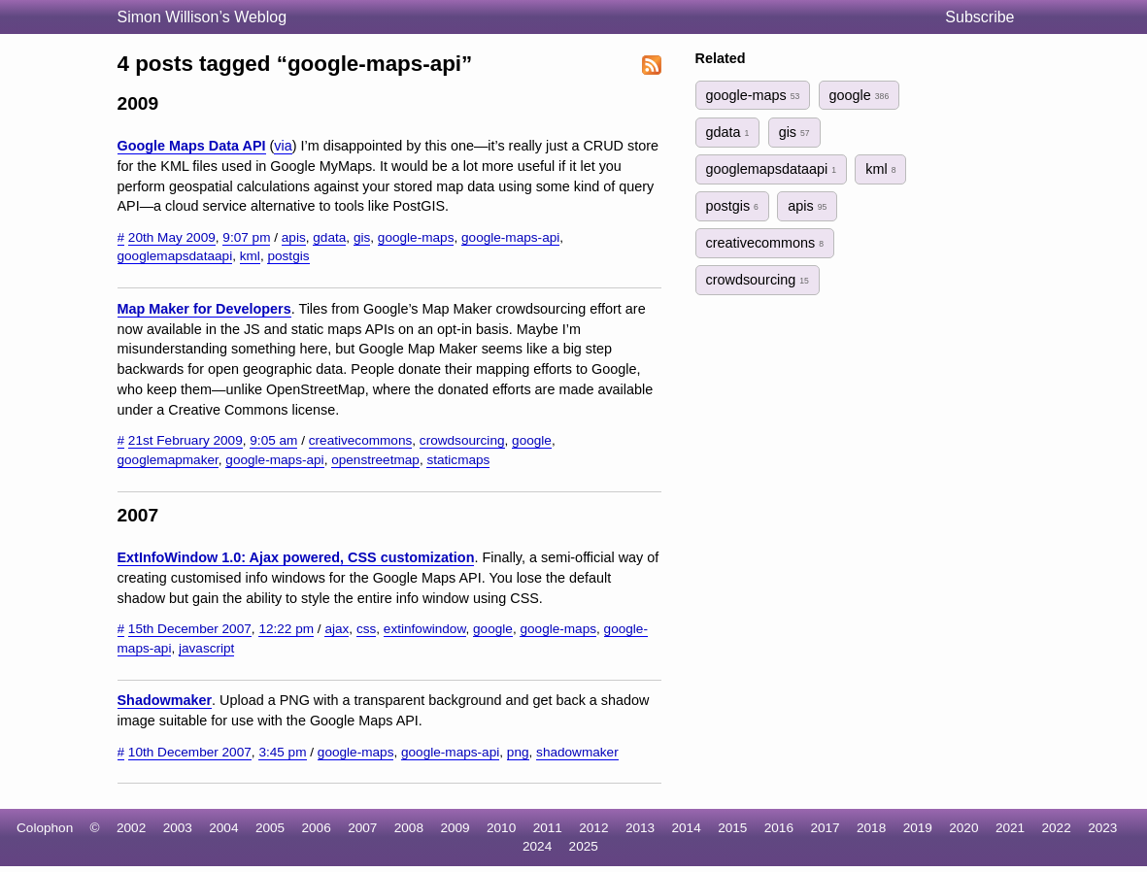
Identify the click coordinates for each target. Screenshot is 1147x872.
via (282, 145)
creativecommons (361, 440)
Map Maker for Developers (204, 309)
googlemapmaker (168, 460)
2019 (917, 828)
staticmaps (457, 460)
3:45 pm (282, 752)
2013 (640, 828)
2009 (454, 828)
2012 (593, 828)
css (366, 628)
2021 (1010, 828)
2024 (537, 846)
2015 (732, 828)
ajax (336, 628)
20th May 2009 (172, 237)
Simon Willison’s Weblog (202, 17)
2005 (270, 828)
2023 (1102, 828)
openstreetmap (375, 460)
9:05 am (273, 440)
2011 (547, 828)
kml (250, 256)
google (532, 440)
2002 (131, 828)
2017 (824, 828)
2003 (177, 828)
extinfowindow (425, 628)
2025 (583, 846)
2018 (871, 828)
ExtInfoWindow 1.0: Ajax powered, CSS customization (296, 557)
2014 (686, 828)
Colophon (45, 828)
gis (362, 237)
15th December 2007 (190, 628)
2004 (223, 828)
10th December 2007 (190, 752)
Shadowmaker (165, 700)
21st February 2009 (185, 440)
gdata (329, 237)
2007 (362, 828)
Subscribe (979, 17)
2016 (778, 828)
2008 (408, 828)
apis (294, 237)
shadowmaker (577, 752)
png (518, 752)
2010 (501, 828)
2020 (963, 828)
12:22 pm (286, 628)
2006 (316, 828)
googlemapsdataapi (175, 256)
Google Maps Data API (192, 145)
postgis (288, 256)
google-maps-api (510, 237)
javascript (206, 648)
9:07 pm (246, 237)
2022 (1056, 828)
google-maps (416, 237)
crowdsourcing (462, 440)
